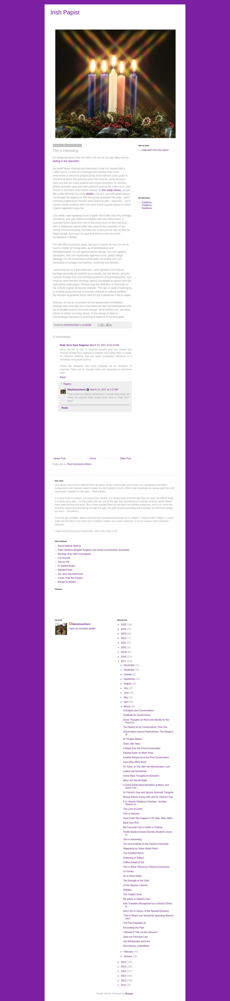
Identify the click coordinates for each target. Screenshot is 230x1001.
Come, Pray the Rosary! (70, 578)
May (126, 697)
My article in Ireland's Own (136, 899)
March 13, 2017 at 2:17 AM (104, 389)
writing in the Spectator (66, 161)
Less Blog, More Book (134, 762)
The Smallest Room (133, 853)
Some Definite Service (69, 546)
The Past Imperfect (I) (134, 923)
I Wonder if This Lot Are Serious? (140, 932)
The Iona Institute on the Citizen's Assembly (146, 844)
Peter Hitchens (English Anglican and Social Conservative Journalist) (93, 550)
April (126, 702)
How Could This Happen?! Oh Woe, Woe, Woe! (147, 818)
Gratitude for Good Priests (136, 715)
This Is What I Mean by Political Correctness (146, 867)
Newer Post (60, 458)
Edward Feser (65, 570)
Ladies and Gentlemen (135, 771)
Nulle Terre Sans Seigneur (74, 345)
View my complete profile (82, 628)
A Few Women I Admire (135, 885)
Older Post (125, 458)
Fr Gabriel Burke (66, 566)
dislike (89, 193)
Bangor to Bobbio (67, 582)
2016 (124, 962)
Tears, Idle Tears (131, 743)
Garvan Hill (63, 562)
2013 (124, 976)
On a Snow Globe (132, 876)
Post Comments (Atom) (79, 464)
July (126, 688)
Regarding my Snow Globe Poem (140, 848)
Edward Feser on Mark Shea (138, 753)
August (128, 683)
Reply (63, 377)
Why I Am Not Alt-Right (135, 780)
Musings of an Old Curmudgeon (74, 554)
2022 (124, 638)
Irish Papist (65, 12)
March (127, 706)
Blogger (129, 993)
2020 (124, 647)
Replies (67, 384)
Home (93, 458)
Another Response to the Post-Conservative (146, 757)
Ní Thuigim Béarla (132, 739)
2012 (124, 980)
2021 (124, 643)
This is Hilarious (131, 813)
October (128, 674)
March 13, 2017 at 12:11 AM (104, 345)
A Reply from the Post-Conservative (141, 748)
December (129, 665)
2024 (124, 629)
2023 (124, 633)
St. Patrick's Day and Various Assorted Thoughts (148, 792)
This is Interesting (132, 839)
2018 (124, 656)
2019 (124, 652)
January (128, 956)
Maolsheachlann (76, 389)
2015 (124, 966)
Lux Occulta (64, 558)
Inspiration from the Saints (155, 150)
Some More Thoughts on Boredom (141, 776)
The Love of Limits (132, 809)
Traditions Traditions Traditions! (146, 205)
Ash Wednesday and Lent (136, 941)
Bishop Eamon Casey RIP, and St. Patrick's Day (148, 797)
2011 (124, 985)
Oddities (127, 890)
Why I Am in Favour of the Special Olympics (146, 911)
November (129, 669)
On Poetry (128, 871)
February (129, 951)
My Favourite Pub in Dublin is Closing (142, 827)
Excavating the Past (133, 927)
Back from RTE (131, 822)
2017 (124, 661)
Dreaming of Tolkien (133, 858)
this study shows (111, 190)
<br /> (147, 174)
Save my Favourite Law (135, 937)
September (130, 679)
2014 (124, 971)
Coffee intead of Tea (133, 862)
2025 (124, 624)
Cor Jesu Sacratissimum (70, 574)
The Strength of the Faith (136, 880)
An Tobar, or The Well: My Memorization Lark (146, 766)
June (126, 692)
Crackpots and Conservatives (138, 710)
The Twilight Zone (132, 894)
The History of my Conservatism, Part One (145, 727)
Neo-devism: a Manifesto (136, 946)
